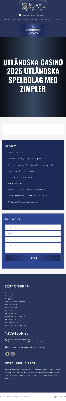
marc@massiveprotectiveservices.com (33, 15)
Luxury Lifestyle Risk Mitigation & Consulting (27, 196)
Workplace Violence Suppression (22, 202)
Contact (58, 19)
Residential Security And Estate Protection (26, 190)
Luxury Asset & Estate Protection (21, 171)
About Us (6, 19)
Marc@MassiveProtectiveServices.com (21, 347)
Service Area (46, 19)
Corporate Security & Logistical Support (24, 159)
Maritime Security (15, 183)
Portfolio (16, 19)
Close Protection (14, 153)
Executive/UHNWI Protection (20, 177)
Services (35, 19)
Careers (26, 19)
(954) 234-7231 (19, 333)
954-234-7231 (33, 30)
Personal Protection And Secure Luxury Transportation (31, 165)
